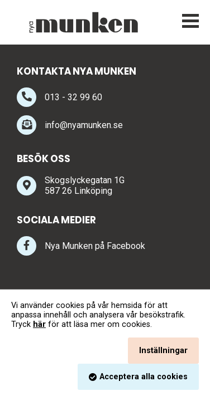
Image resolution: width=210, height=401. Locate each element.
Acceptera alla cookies (143, 377)
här (39, 324)
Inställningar (163, 350)
